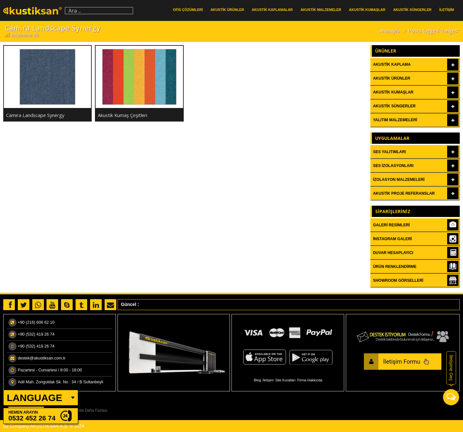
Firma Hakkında (310, 380)
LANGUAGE (34, 397)
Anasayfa (390, 30)
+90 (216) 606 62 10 (36, 322)
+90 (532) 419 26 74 (36, 334)
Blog (257, 380)
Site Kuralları (285, 380)
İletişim (267, 380)
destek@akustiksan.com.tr (42, 358)
